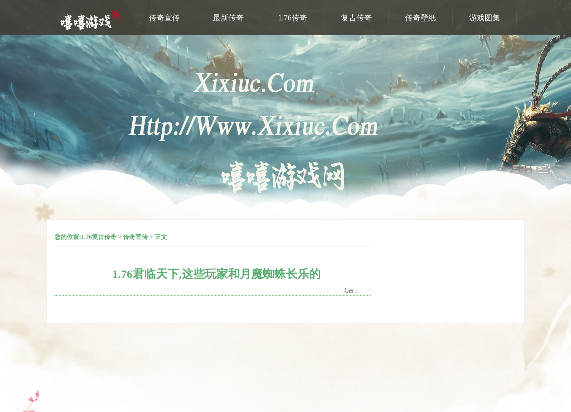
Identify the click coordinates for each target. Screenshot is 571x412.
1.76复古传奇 (99, 237)
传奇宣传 (135, 237)
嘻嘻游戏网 (90, 19)
